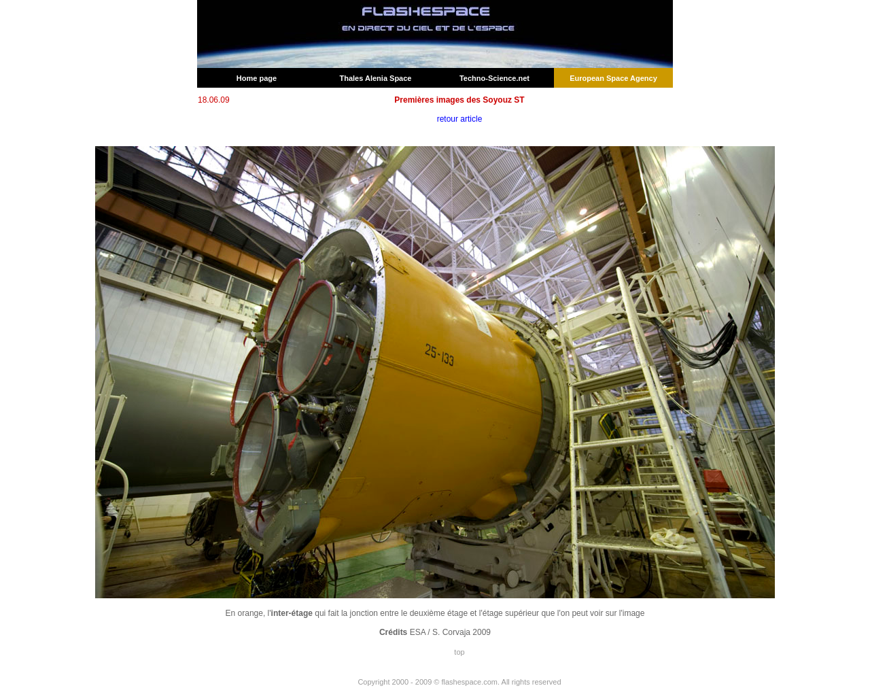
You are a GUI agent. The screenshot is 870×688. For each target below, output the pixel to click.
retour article (460, 119)
